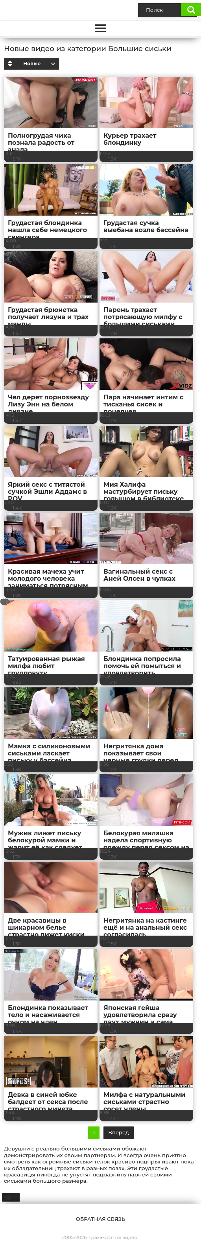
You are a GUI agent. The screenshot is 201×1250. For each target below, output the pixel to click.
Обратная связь (100, 1219)
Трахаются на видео (113, 1237)
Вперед (118, 1132)
